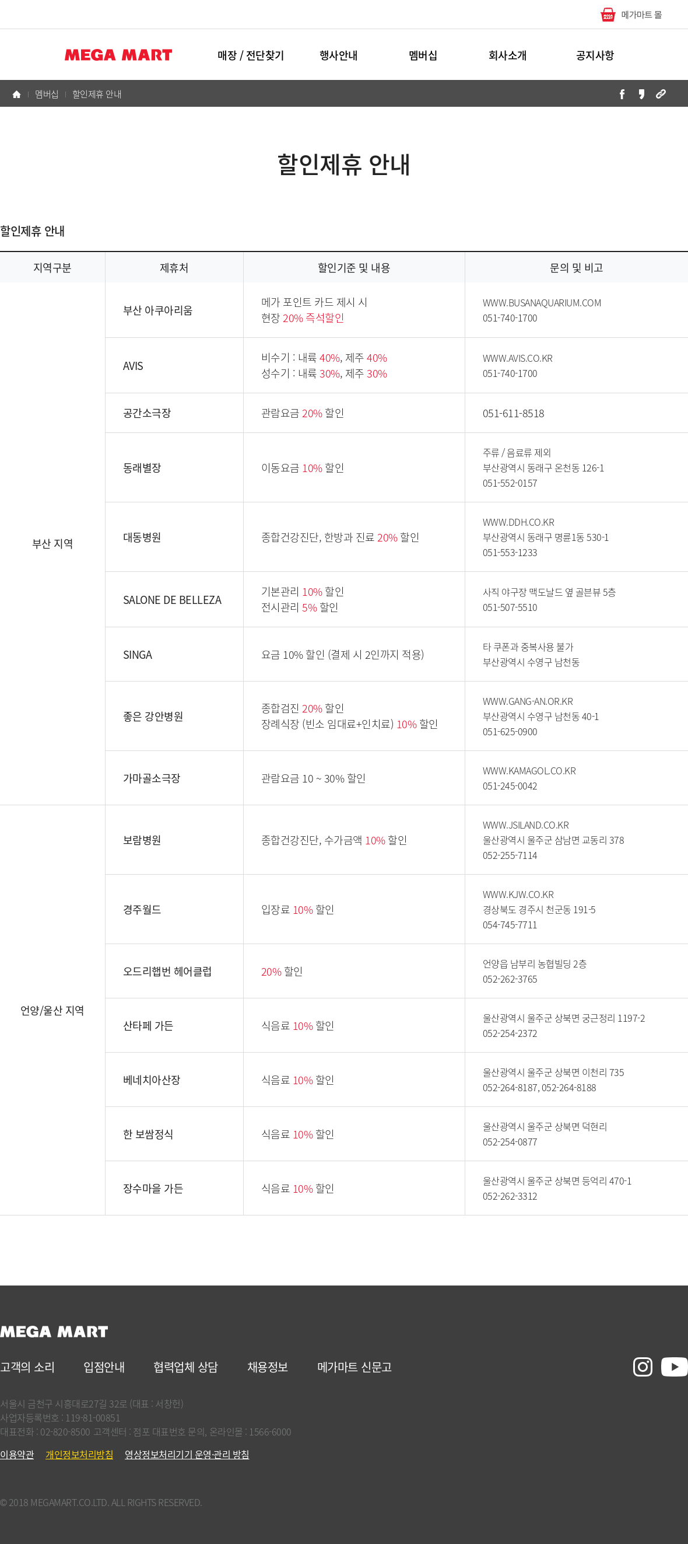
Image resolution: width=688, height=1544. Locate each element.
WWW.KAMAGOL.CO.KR (529, 770)
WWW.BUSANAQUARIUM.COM (542, 302)
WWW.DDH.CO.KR (518, 522)
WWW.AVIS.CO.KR (518, 358)
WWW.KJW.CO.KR (518, 894)
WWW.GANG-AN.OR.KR (528, 701)
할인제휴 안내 (97, 94)
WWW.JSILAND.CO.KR (526, 825)
